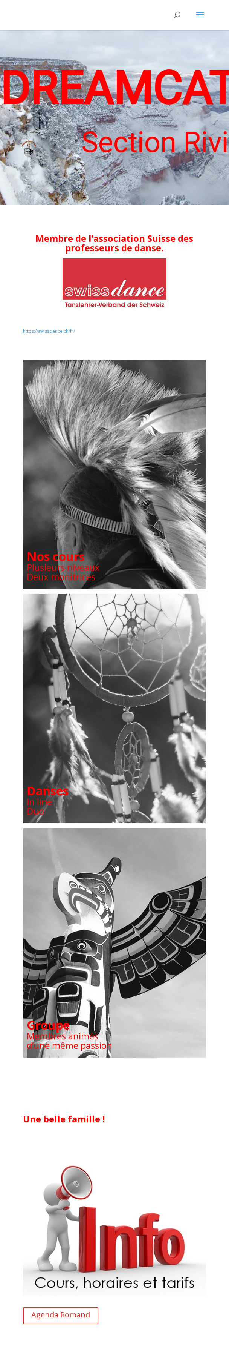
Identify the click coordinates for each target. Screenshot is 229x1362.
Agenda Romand (60, 1315)
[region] (114, 117)
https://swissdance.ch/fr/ (49, 331)
